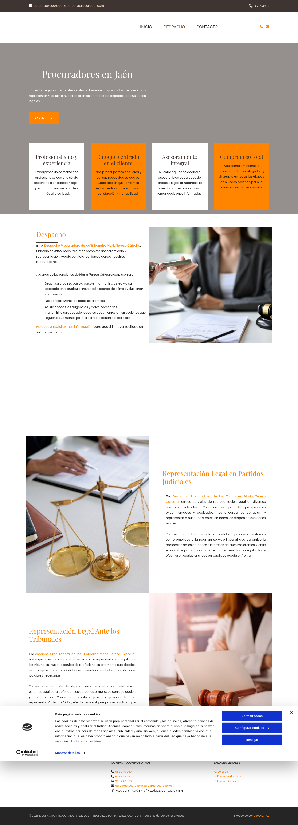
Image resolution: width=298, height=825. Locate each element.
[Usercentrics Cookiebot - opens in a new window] (27, 817)
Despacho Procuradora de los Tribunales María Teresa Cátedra (92, 245)
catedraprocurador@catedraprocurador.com (69, 5)
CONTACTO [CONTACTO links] (209, 27)
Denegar (252, 803)
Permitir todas (252, 780)
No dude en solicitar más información (64, 326)
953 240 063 (263, 6)
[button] (44, 118)
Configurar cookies (252, 791)
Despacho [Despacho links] (175, 27)
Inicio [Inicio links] (147, 27)
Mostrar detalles (67, 816)
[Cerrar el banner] (291, 776)
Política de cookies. (86, 805)
